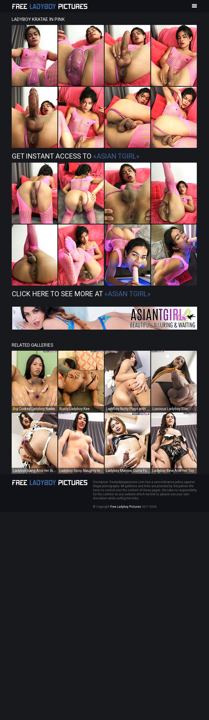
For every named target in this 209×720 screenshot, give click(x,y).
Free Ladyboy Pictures (125, 507)
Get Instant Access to (75, 156)
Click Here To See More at (81, 294)
